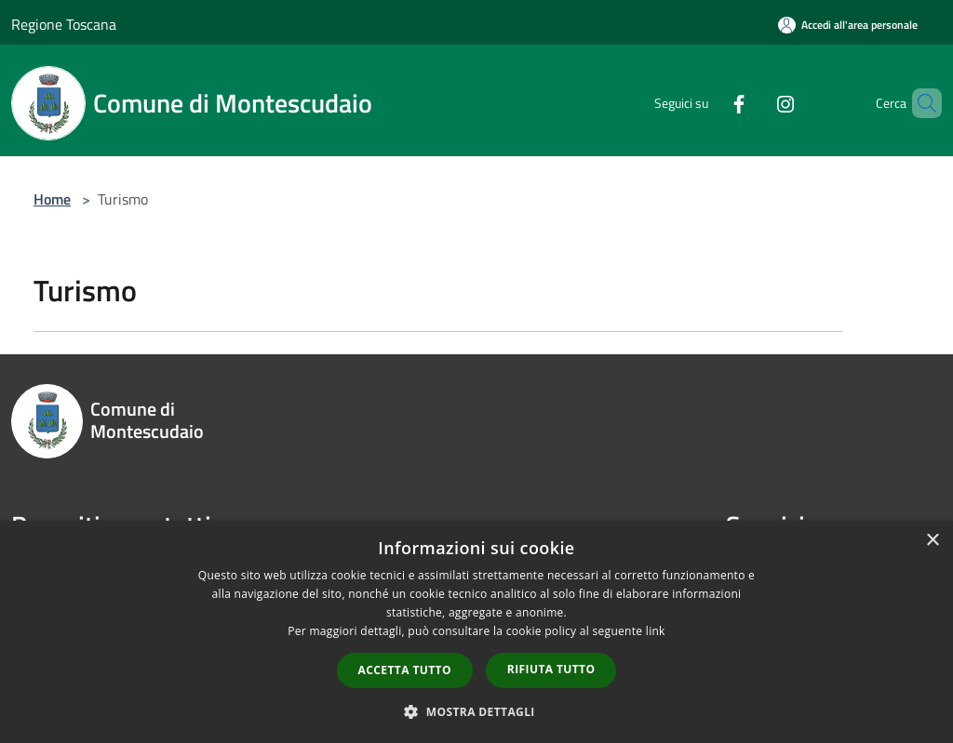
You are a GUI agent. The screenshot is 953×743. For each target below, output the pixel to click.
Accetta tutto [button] (404, 670)
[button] (476, 711)
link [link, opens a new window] (655, 631)
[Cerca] (919, 103)
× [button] (932, 541)
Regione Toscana (63, 24)
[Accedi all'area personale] (848, 24)
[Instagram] (753, 102)
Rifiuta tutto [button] (551, 669)
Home (52, 199)
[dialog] (476, 632)
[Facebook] (707, 102)
